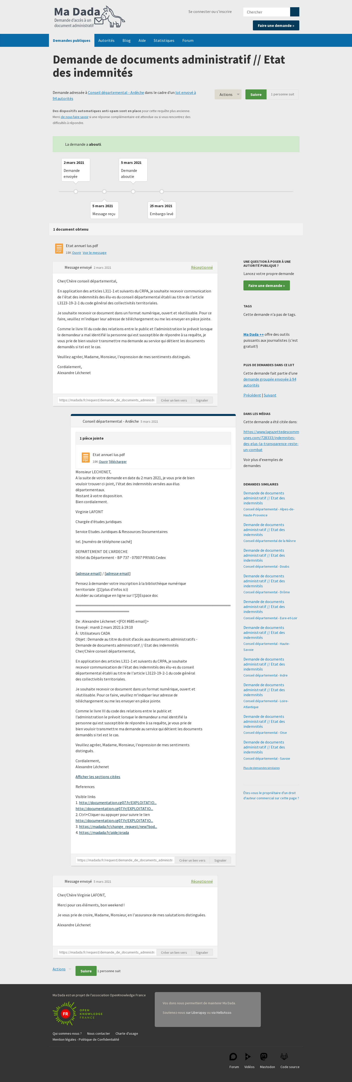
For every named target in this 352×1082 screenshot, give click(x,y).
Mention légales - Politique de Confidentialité (86, 1039)
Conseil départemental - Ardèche (116, 92)
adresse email (88, 573)
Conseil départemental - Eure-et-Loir (270, 618)
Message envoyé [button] (79, 267)
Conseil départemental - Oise (265, 732)
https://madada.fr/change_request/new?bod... (118, 826)
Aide (142, 40)
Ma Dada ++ (253, 334)
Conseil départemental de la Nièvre (269, 541)
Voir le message (95, 252)
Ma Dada (90, 16)
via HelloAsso (221, 1012)
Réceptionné (202, 267)
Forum (188, 40)
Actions (226, 94)
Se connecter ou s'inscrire (210, 11)
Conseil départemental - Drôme (266, 592)
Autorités (106, 40)
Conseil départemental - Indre (265, 675)
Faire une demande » (276, 25)
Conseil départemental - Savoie (266, 758)
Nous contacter (98, 1033)
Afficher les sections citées (98, 776)
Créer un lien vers (174, 400)
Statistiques (164, 40)
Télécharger (118, 461)
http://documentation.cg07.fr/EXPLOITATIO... (117, 802)
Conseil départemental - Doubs (266, 566)
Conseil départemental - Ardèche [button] (111, 421)
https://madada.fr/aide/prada (104, 832)
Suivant (270, 395)
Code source (290, 1061)
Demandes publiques (71, 40)
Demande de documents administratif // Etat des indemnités (264, 497)
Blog (126, 40)
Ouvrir (76, 252)
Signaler (202, 400)
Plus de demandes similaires (261, 768)
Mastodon (267, 1061)
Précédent (252, 395)
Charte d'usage (127, 1033)
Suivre (256, 94)
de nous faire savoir (74, 117)
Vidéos (249, 1061)
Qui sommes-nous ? (67, 1033)
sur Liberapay (196, 1012)
